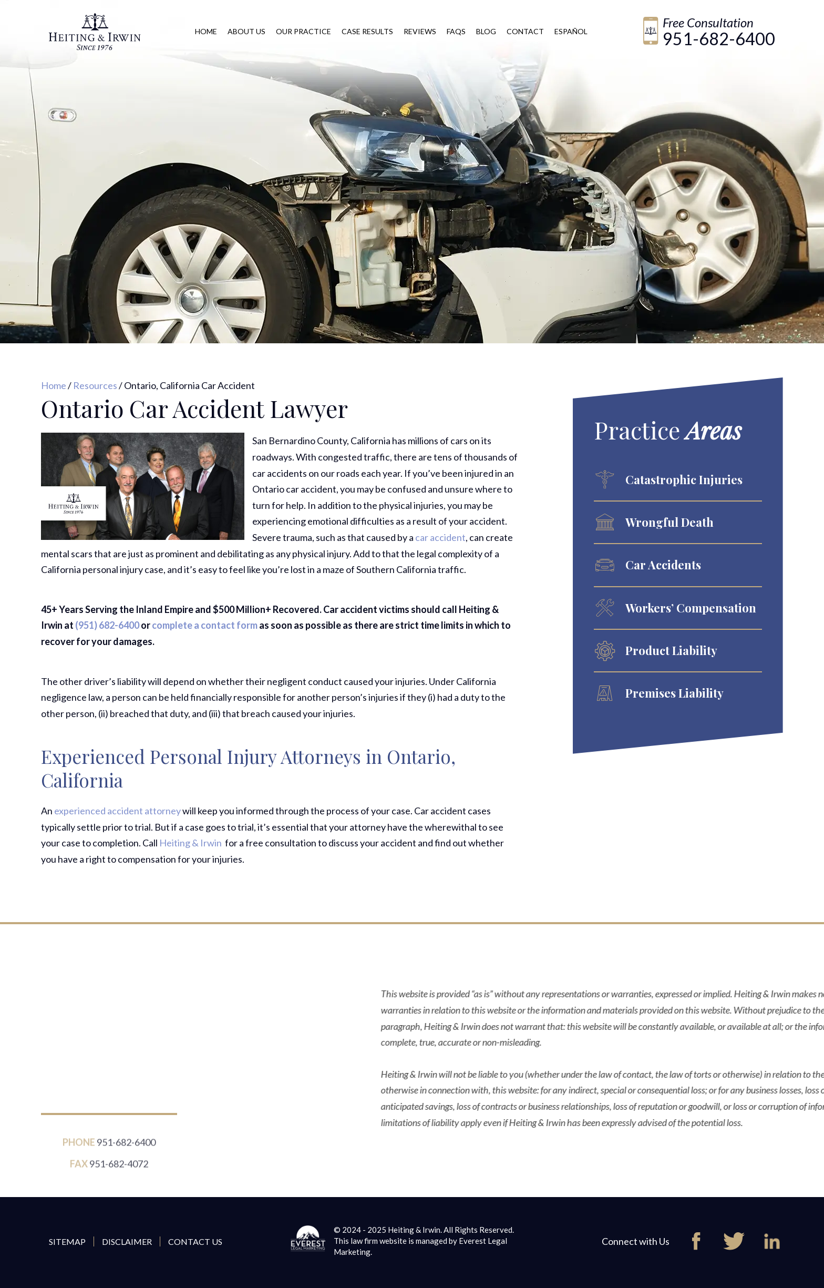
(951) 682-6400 (107, 625)
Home (206, 31)
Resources (95, 385)
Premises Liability (674, 693)
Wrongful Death (669, 522)
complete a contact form (205, 625)
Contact (525, 31)
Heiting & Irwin (191, 843)
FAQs (456, 31)
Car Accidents (663, 565)
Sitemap (67, 1241)
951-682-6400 (719, 38)
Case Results (367, 31)
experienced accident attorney (117, 810)
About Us (246, 31)
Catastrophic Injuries (684, 479)
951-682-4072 (118, 1169)
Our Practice (303, 31)
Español (571, 31)
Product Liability (671, 650)
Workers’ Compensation (690, 608)
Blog (486, 31)
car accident (440, 537)
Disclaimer (127, 1241)
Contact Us (195, 1241)
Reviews (420, 31)
